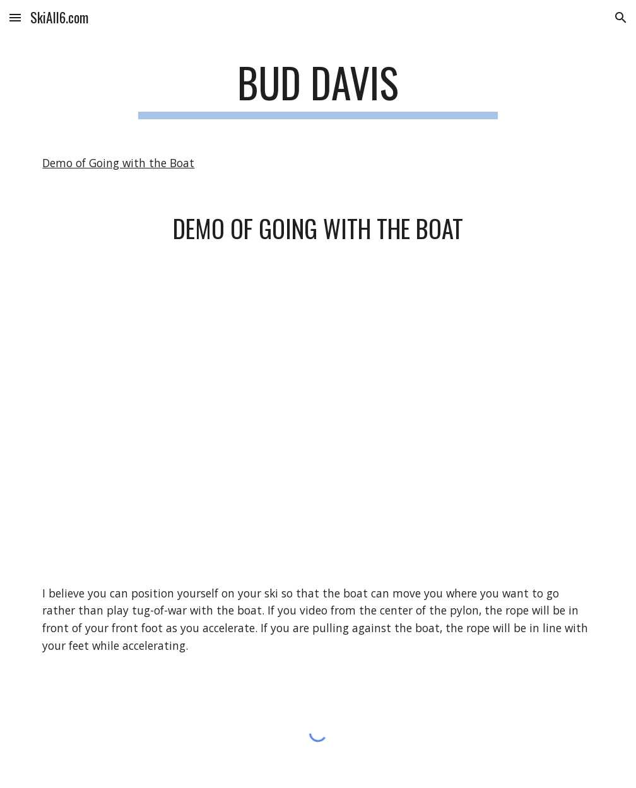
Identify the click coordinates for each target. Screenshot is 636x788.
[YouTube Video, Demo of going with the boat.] (317, 414)
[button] (15, 17)
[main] (317, 88)
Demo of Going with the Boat (118, 162)
